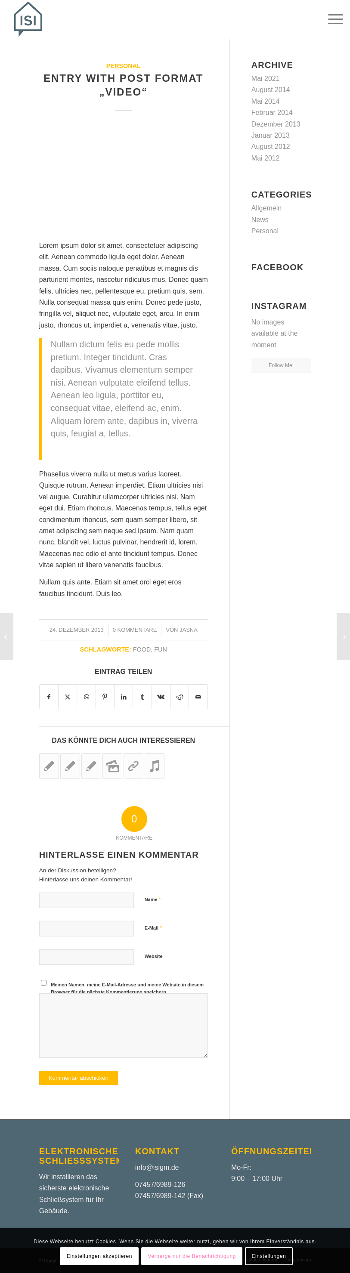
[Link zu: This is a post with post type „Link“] (133, 766)
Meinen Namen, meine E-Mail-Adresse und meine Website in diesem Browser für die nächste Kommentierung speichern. (127, 988)
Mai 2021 (265, 78)
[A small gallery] (6, 636)
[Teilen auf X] (68, 697)
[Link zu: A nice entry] (91, 766)
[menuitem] (331, 19)
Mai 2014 (265, 101)
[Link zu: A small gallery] (112, 766)
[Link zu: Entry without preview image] (49, 766)
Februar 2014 (272, 112)
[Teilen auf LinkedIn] (124, 697)
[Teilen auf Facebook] (49, 697)
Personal (123, 65)
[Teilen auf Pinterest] (105, 697)
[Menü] (331, 19)
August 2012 (270, 146)
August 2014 (270, 89)
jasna (189, 630)
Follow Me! (281, 365)
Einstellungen (268, 1256)
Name (153, 899)
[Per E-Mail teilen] (198, 697)
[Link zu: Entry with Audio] (154, 766)
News (260, 219)
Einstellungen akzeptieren (99, 1256)
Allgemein (266, 208)
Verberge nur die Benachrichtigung (192, 1256)
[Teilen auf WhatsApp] (86, 697)
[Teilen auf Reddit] (179, 697)
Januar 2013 (270, 135)
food (142, 649)
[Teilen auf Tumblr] (142, 697)
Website (154, 956)
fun (160, 649)
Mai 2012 (265, 158)
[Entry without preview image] (343, 636)
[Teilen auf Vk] (161, 697)
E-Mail (153, 927)
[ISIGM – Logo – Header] (28, 19)
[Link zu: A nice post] (70, 766)
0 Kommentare (135, 630)
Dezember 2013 (275, 124)
